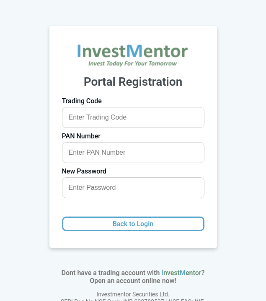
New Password (84, 171)
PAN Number (81, 136)
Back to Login (133, 224)
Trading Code (82, 101)
